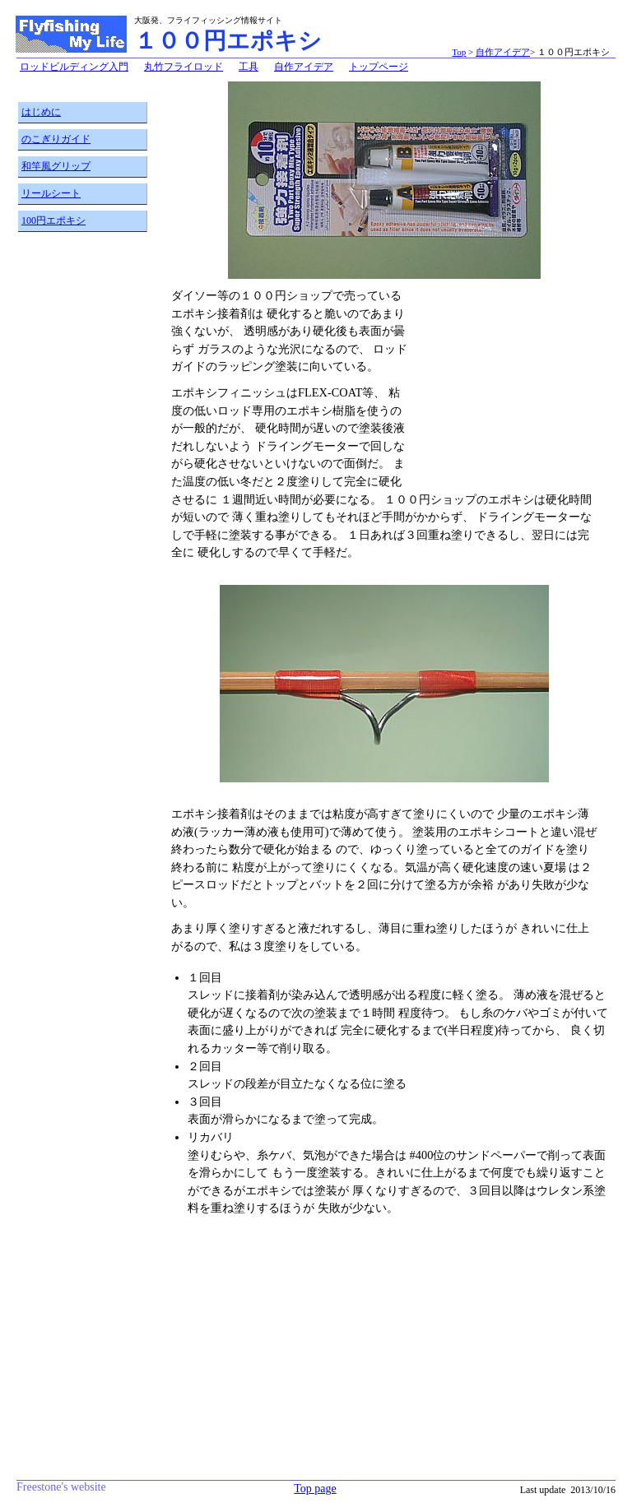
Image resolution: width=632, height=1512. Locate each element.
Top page (315, 1488)
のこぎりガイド (56, 139)
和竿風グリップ (56, 166)
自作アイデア (503, 52)
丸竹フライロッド (183, 66)
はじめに (41, 112)
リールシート (51, 193)
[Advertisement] (84, 499)
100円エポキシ (53, 220)
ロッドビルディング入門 (74, 66)
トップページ (378, 66)
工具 (248, 66)
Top (459, 52)
